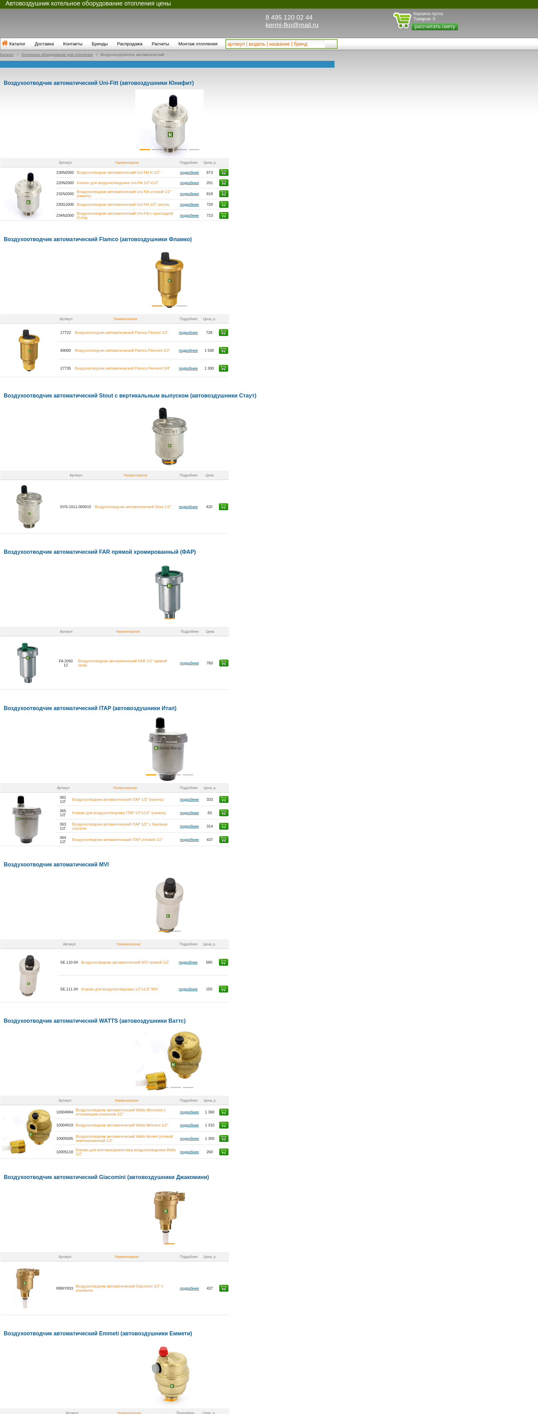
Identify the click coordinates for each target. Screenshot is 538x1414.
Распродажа (129, 43)
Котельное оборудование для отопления (57, 55)
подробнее (283, 173)
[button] (27, 123)
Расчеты (160, 43)
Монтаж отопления (198, 43)
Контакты (72, 43)
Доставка (44, 43)
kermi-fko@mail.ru (292, 25)
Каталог (17, 43)
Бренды (100, 43)
